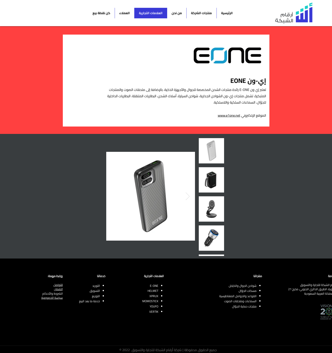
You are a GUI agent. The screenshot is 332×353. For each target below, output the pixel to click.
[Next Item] (187, 196)
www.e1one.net (229, 115)
